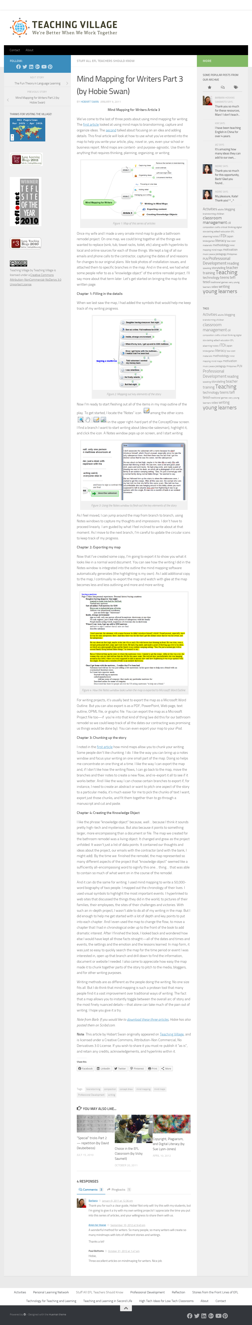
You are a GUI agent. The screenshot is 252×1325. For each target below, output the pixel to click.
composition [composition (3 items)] (208, 227)
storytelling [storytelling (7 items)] (218, 268)
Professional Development (91, 1094)
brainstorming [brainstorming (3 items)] (209, 214)
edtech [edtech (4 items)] (217, 231)
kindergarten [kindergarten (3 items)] (209, 241)
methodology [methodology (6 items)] (221, 245)
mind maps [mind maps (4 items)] (216, 249)
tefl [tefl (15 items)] (232, 277)
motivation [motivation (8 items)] (230, 249)
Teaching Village (172, 1034)
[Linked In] (31, 66)
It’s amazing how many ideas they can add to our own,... (228, 153)
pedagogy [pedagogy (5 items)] (221, 254)
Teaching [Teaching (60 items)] (226, 272)
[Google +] (37, 66)
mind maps (159, 1089)
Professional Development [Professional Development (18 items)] (216, 261)
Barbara (93, 1200)
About (64, 5)
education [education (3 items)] (225, 231)
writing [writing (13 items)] (224, 286)
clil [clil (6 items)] (229, 223)
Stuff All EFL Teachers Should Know (106, 61)
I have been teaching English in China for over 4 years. (228, 132)
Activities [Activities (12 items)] (210, 209)
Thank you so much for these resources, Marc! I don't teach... (227, 110)
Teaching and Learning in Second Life (107, 1301)
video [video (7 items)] (214, 287)
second (111, 130)
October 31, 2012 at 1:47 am (124, 1251)
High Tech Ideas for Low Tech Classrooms (166, 1301)
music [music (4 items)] (206, 254)
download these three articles (148, 1019)
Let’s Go (79, 5)
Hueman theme (57, 1314)
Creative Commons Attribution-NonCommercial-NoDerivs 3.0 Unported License (35, 279)
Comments (91, 1189)
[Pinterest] (50, 66)
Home (11, 5)
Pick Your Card (45, 5)
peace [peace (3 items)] (212, 254)
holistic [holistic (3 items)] (215, 236)
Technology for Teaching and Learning (51, 1301)
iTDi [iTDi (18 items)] (223, 235)
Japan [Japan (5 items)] (230, 236)
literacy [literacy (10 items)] (220, 241)
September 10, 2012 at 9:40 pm (127, 1225)
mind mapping (143, 1089)
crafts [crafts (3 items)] (217, 227)
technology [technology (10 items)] (211, 278)
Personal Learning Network (51, 1292)
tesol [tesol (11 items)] (206, 282)
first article (91, 124)
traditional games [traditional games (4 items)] (219, 282)
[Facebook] (18, 66)
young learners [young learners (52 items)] (220, 291)
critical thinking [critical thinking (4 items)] (228, 227)
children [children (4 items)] (220, 213)
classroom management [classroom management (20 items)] (215, 220)
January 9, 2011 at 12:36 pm (117, 1200)
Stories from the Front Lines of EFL (215, 1292)
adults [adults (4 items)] (221, 209)
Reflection (178, 1292)
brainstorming (93, 1089)
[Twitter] (24, 66)
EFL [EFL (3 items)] (232, 231)
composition (110, 1089)
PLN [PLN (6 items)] (205, 259)
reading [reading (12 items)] (233, 263)
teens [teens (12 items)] (224, 277)
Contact (25, 5)
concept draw (126, 1089)
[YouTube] (43, 66)
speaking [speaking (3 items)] (207, 268)
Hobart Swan (90, 101)
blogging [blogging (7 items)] (229, 209)
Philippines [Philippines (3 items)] (232, 254)
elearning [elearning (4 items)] (207, 236)
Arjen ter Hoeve (97, 1225)
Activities (20, 1292)
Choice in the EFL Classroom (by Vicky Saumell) (129, 1154)
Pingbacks (119, 1189)
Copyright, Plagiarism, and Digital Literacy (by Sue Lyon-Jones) (168, 1144)
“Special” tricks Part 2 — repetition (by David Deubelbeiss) (93, 1143)
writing (111, 1094)
